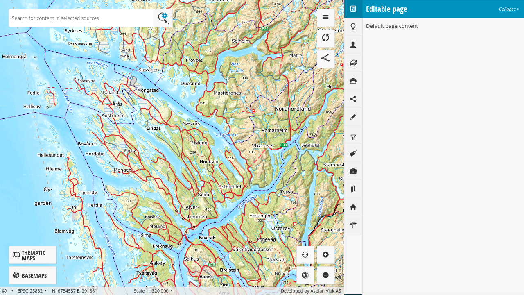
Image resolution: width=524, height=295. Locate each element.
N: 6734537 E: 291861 (74, 291)
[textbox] (81, 18)
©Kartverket (340, 268)
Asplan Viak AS (326, 291)
